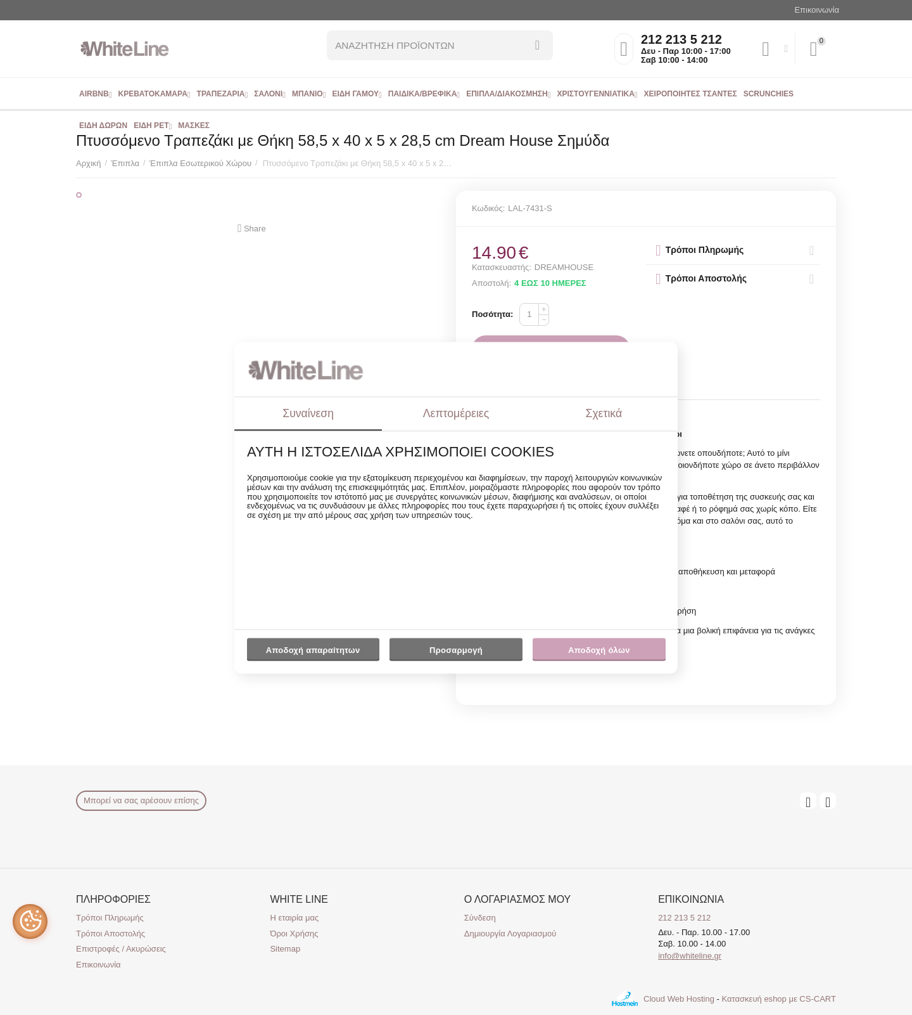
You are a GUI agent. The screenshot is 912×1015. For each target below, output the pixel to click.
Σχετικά (604, 413)
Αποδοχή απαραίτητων (313, 651)
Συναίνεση (308, 413)
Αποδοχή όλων (599, 651)
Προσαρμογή (456, 653)
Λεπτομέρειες (456, 413)
